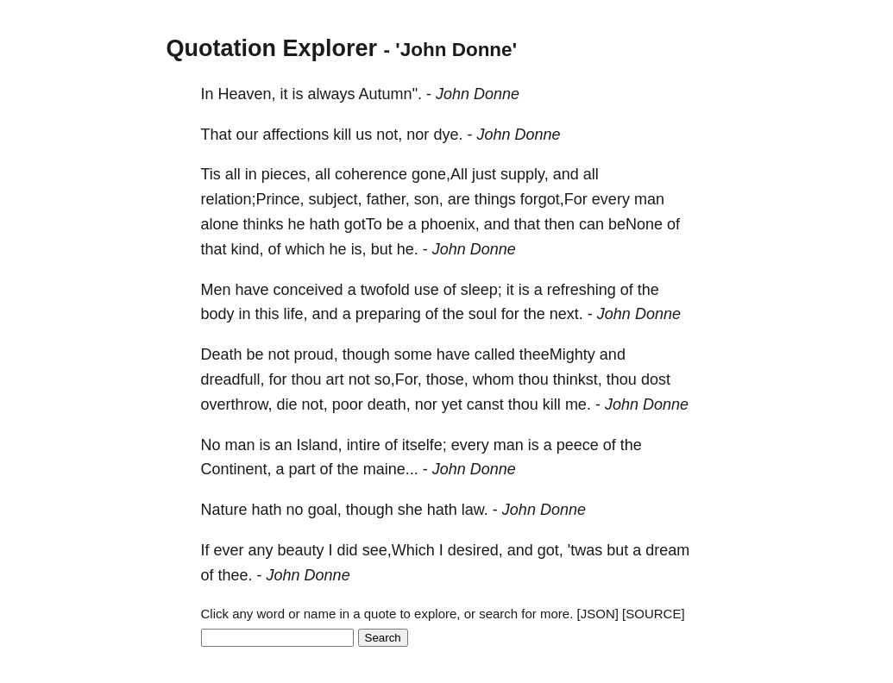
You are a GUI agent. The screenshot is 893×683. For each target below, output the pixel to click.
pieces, (286, 174)
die (287, 404)
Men (216, 289)
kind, (247, 249)
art (335, 379)
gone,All (440, 174)
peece (578, 445)
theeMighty (557, 354)
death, (389, 404)
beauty (301, 550)
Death (221, 354)
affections (296, 134)
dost (655, 379)
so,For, (398, 379)
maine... (390, 469)
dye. (447, 134)
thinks (263, 224)
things (495, 199)
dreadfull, (233, 379)
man (649, 199)
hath (325, 224)
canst (485, 404)
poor (347, 404)
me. (578, 404)
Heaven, (247, 94)
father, (388, 199)
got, (550, 550)
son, (428, 199)
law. (475, 509)
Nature (224, 509)
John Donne (477, 94)
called (495, 354)
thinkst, (577, 379)
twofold (385, 289)
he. (407, 249)
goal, (325, 509)
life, (296, 314)
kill (342, 134)
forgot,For (554, 199)
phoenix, (450, 224)
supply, (524, 174)
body (218, 314)
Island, (320, 445)
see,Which (398, 550)
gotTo (363, 224)
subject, (335, 199)
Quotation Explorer (272, 48)
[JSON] (598, 613)
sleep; (481, 289)
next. (566, 314)
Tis (211, 174)
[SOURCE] (653, 613)
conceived (308, 289)
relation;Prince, (253, 199)
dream (667, 550)
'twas (585, 550)
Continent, (236, 469)
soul (483, 314)
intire (363, 445)
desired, (475, 550)
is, (359, 249)
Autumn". (390, 94)
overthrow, (237, 404)
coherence (371, 174)
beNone (635, 224)
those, (447, 379)
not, (389, 134)
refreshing (581, 289)
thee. (235, 575)
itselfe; (424, 445)
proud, (316, 354)
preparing (388, 314)
